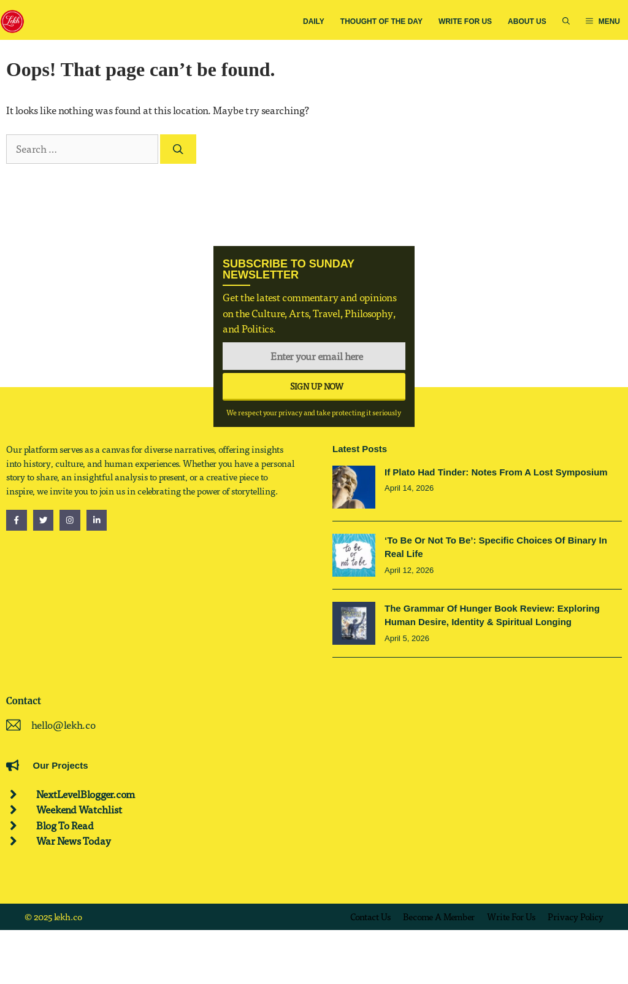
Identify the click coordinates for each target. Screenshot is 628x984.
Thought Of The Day (381, 21)
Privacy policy (575, 916)
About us (527, 21)
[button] (566, 22)
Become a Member (439, 916)
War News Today (73, 841)
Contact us (370, 916)
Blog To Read (65, 825)
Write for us (511, 916)
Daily (313, 21)
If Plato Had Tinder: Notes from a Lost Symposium (496, 472)
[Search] (178, 148)
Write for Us (465, 21)
